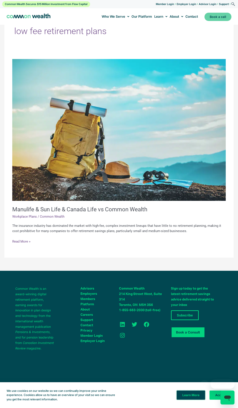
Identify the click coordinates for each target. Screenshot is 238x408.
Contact (191, 16)
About (176, 16)
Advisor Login (207, 4)
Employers (88, 293)
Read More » (21, 241)
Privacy (86, 330)
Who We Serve (115, 16)
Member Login (165, 4)
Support (224, 4)
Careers (86, 314)
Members (87, 299)
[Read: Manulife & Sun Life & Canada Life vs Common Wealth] (119, 130)
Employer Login (186, 4)
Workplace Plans (24, 217)
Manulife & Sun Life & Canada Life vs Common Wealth (79, 209)
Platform (87, 304)
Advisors (87, 288)
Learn (160, 16)
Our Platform (141, 16)
